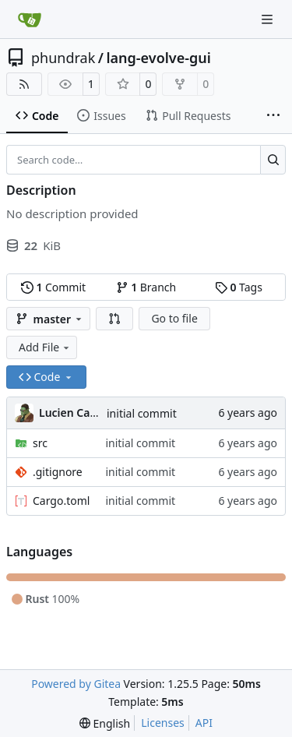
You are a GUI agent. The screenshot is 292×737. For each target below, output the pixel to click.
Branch (146, 287)
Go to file (174, 318)
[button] (114, 318)
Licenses (163, 722)
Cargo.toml (61, 500)
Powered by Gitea (76, 683)
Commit (53, 287)
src (40, 443)
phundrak (63, 57)
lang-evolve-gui (158, 57)
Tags (238, 287)
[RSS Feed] (24, 84)
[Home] (29, 19)
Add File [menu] (45, 347)
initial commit (142, 413)
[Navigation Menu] (268, 19)
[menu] (104, 723)
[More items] (273, 116)
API (204, 722)
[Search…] (273, 160)
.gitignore (58, 471)
